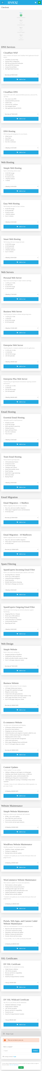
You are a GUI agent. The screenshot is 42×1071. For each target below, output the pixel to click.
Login (14, 1056)
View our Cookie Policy (13, 1064)
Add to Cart (21, 79)
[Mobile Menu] (2, 2)
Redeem (35, 1050)
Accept (21, 1067)
